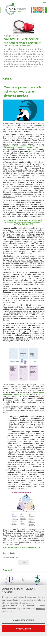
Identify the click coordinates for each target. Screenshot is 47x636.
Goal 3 (15, 36)
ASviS (8, 36)
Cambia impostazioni (23, 620)
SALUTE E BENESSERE (21, 39)
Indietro (23, 562)
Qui (3, 606)
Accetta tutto (23, 629)
